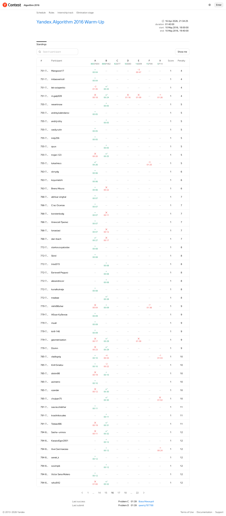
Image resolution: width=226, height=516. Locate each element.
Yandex (21, 512)
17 (119, 492)
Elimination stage (85, 12)
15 (106, 492)
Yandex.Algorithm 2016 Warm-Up (70, 22)
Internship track (65, 12)
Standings (41, 44)
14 (99, 492)
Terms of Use (187, 512)
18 (125, 492)
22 (137, 492)
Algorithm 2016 (31, 5)
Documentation (204, 512)
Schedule (41, 12)
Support (219, 512)
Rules (51, 12)
